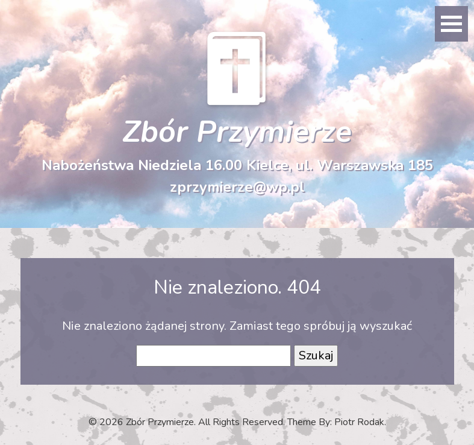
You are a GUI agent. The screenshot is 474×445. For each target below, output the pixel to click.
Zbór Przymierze (237, 132)
